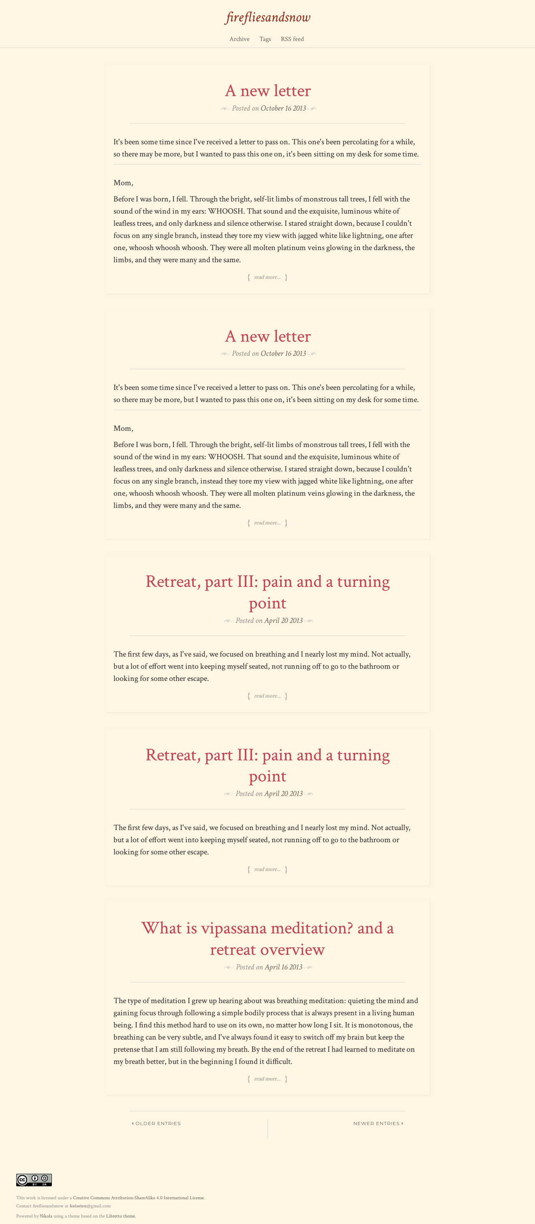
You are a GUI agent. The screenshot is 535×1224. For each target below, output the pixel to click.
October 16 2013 (283, 108)
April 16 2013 (283, 967)
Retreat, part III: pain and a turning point (268, 592)
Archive (239, 39)
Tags (265, 39)
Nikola (46, 1216)
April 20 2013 (283, 620)
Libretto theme (120, 1216)
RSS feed (292, 39)
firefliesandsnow (268, 17)
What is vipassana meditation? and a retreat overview (267, 938)
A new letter (268, 90)
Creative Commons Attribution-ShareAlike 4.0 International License (138, 1198)
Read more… (267, 277)
